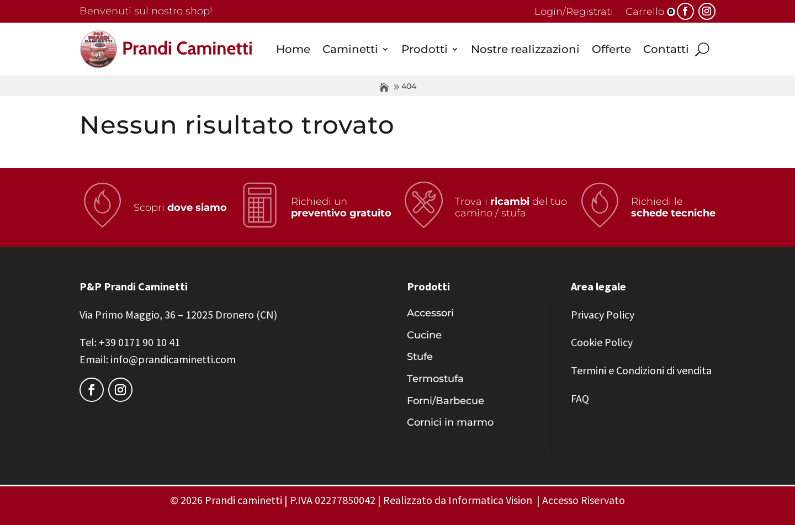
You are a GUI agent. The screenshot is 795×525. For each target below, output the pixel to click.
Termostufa (435, 379)
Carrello (645, 13)
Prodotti (424, 49)
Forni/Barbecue (445, 401)
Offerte (611, 49)
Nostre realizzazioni (525, 49)
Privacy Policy (602, 314)
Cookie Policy (602, 342)
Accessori (430, 313)
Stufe (420, 357)
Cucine (424, 335)
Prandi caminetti (243, 500)
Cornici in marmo (450, 422)
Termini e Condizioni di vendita (641, 370)
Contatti (666, 49)
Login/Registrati (573, 13)
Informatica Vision (490, 500)
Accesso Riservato (583, 500)
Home (293, 49)
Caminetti (350, 49)
